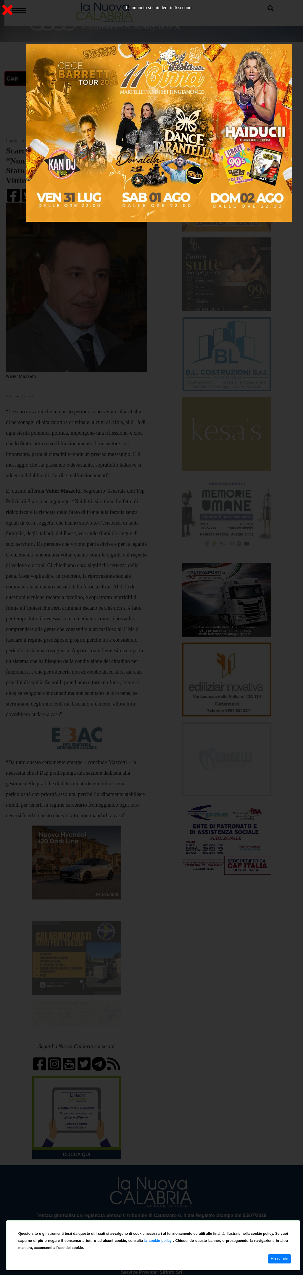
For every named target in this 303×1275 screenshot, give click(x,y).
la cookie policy (158, 1241)
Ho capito (279, 1258)
